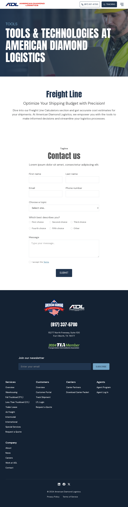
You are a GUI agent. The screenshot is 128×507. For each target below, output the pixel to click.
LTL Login (40, 402)
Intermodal (11, 417)
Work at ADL (11, 463)
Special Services (13, 427)
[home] (26, 4)
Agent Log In (102, 392)
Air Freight (10, 412)
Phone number (74, 188)
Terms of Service (70, 496)
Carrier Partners (73, 387)
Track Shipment (43, 397)
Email (32, 188)
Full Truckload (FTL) (14, 397)
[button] (119, 4)
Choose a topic (38, 202)
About (8, 448)
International (11, 422)
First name (35, 174)
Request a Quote (14, 432)
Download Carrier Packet (77, 392)
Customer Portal (43, 392)
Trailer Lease (11, 407)
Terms (46, 262)
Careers (9, 458)
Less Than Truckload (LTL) (17, 402)
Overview (10, 387)
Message (34, 237)
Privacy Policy (53, 496)
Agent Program (104, 387)
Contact (9, 468)
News (8, 453)
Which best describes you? (44, 217)
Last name (72, 174)
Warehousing (11, 392)
